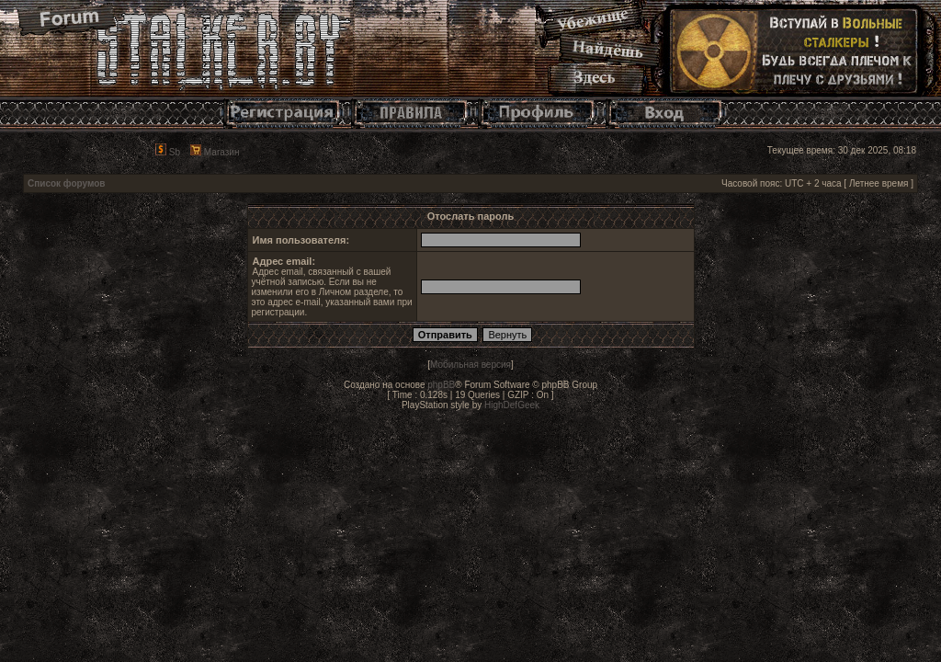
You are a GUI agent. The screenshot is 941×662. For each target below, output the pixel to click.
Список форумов (67, 183)
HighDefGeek (511, 405)
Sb (167, 152)
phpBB (441, 385)
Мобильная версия (470, 365)
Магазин (214, 152)
